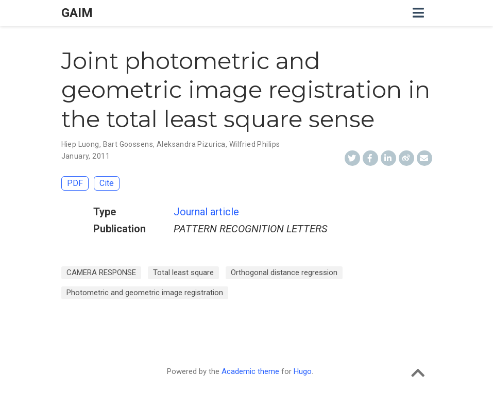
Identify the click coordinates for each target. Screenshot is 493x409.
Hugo (303, 371)
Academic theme (250, 371)
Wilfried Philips (254, 144)
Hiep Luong (80, 144)
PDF (75, 183)
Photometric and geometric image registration (144, 292)
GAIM (77, 13)
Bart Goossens (128, 144)
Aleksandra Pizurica (191, 144)
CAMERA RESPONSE (101, 272)
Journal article (206, 212)
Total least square (183, 272)
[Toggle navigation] (418, 13)
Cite (106, 183)
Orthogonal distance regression (284, 272)
